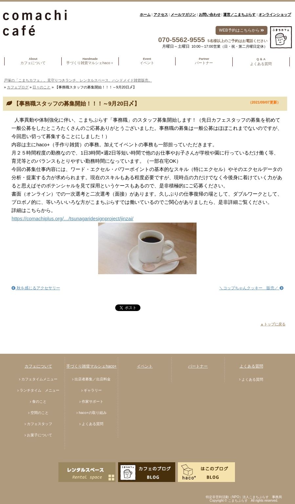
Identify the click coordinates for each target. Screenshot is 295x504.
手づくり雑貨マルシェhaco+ (91, 366)
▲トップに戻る (272, 324)
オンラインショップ (275, 14)
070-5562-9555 (181, 39)
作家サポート (92, 401)
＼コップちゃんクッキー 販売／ (251, 288)
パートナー (198, 366)
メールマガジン (183, 14)
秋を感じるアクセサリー (35, 288)
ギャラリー (93, 390)
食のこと (39, 401)
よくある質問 (92, 424)
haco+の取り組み (93, 413)
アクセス (161, 14)
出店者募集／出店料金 (92, 379)
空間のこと (40, 413)
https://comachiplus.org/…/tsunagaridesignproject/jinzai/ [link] (72, 218)
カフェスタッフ (39, 424)
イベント (145, 366)
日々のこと (41, 87)
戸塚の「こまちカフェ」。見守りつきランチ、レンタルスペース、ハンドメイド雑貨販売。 (78, 80)
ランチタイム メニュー (39, 390)
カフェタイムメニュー (39, 379)
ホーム (145, 14)
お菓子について (39, 435)
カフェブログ (18, 87)
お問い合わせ (210, 14)
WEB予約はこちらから (241, 30)
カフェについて (38, 366)
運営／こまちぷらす (239, 14)
